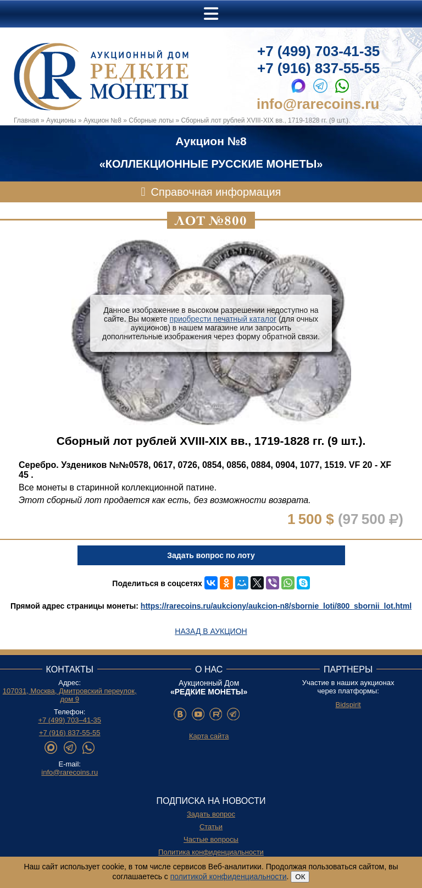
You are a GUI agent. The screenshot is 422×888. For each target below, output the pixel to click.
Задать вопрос (211, 814)
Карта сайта (209, 736)
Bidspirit (347, 705)
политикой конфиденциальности (228, 876)
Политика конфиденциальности (211, 852)
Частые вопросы (211, 839)
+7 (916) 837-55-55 (318, 68)
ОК (300, 877)
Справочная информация (216, 192)
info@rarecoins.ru (318, 104)
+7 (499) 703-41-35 (318, 51)
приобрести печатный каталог (223, 319)
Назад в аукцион (211, 631)
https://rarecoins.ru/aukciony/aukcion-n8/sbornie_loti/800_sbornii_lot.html (276, 606)
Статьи (211, 827)
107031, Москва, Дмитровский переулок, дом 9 (70, 695)
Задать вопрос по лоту (210, 555)
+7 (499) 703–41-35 (69, 720)
